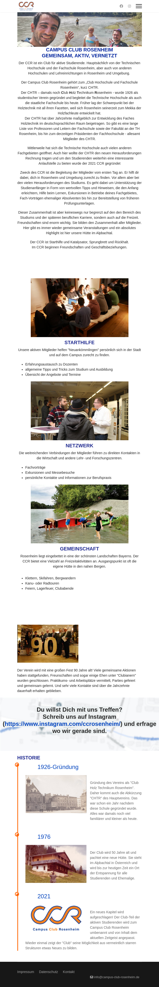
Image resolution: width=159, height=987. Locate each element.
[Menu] (139, 6)
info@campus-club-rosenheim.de (116, 977)
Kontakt (68, 972)
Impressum (25, 972)
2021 (44, 896)
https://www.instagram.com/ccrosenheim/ (62, 723)
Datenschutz (48, 972)
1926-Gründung (58, 767)
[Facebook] (121, 6)
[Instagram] (129, 6)
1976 (44, 836)
